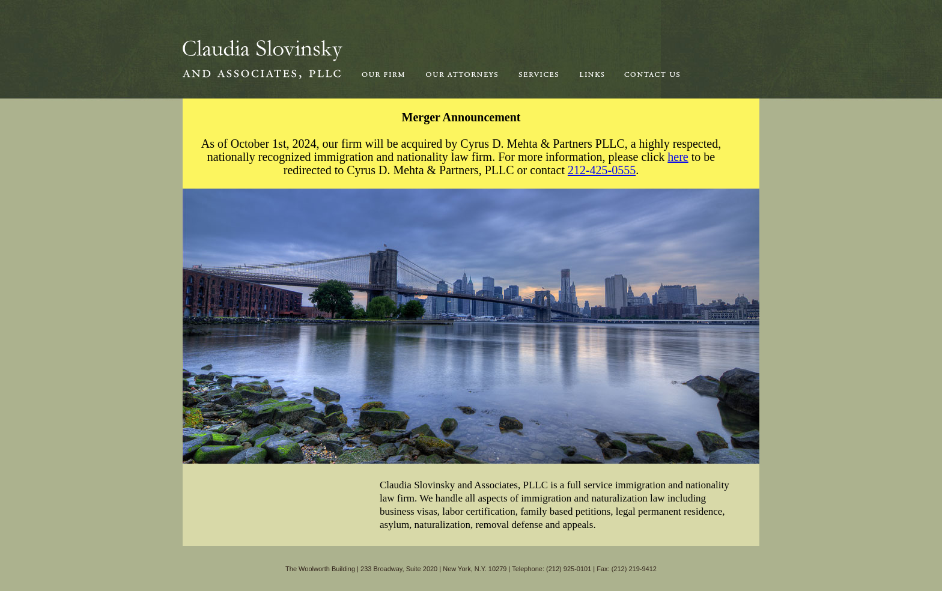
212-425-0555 (602, 170)
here (677, 156)
